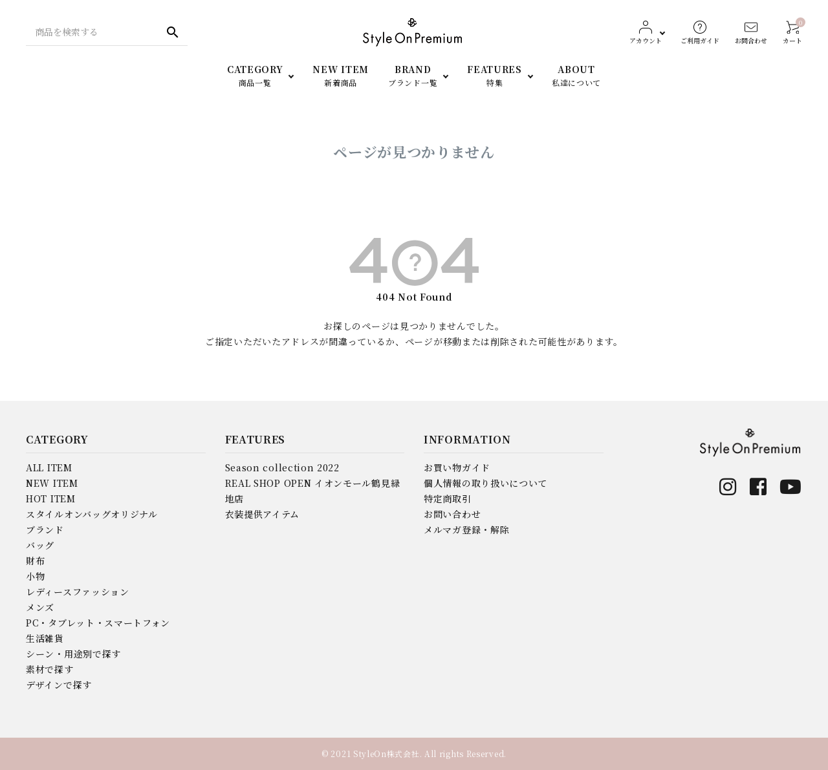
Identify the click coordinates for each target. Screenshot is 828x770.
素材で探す (50, 669)
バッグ (40, 545)
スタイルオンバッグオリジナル (92, 514)
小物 (35, 576)
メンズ (40, 607)
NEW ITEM (52, 482)
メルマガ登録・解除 (466, 529)
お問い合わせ (452, 514)
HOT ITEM (51, 498)
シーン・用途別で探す (73, 653)
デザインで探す (59, 684)
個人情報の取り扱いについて (485, 482)
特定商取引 (448, 498)
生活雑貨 (45, 638)
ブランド (45, 529)
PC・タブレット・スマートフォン (98, 622)
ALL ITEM (49, 467)
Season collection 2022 (282, 467)
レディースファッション (77, 591)
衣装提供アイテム (262, 514)
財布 (35, 560)
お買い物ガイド (457, 467)
